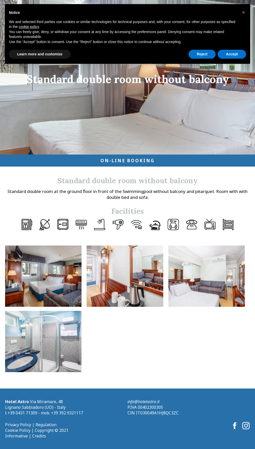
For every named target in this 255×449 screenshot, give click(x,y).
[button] (243, 12)
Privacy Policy (18, 424)
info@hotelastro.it (143, 401)
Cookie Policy (17, 430)
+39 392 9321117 (67, 413)
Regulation (46, 424)
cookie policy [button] (29, 27)
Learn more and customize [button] (39, 54)
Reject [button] (202, 54)
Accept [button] (232, 54)
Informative (16, 436)
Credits (39, 436)
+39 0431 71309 (22, 413)
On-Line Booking (127, 161)
